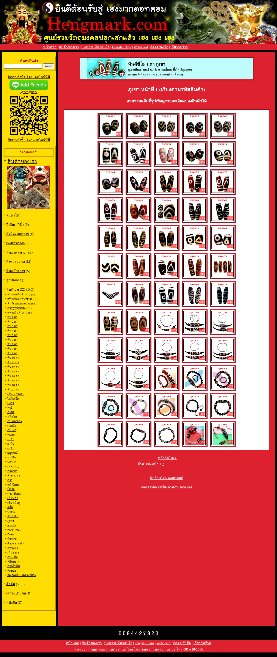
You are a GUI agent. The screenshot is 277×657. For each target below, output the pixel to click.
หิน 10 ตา (13, 357)
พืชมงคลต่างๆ (16, 252)
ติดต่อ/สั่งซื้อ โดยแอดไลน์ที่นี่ (29, 77)
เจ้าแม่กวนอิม (15, 394)
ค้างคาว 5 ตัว (15, 543)
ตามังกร (12, 471)
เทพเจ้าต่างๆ (15, 243)
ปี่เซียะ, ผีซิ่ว (15, 224)
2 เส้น (10, 439)
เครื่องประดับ (16, 593)
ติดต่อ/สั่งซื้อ (159, 47)
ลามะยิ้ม (12, 557)
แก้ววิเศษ (13, 484)
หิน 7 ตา (12, 344)
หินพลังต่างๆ (15, 271)
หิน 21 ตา (13, 389)
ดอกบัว (11, 425)
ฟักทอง (11, 570)
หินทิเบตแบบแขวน (19, 303)
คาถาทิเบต (14, 493)
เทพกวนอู (13, 466)
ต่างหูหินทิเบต (16, 308)
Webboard (141, 47)
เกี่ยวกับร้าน (179, 47)
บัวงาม (11, 511)
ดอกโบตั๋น (13, 566)
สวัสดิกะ (12, 416)
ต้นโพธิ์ (11, 430)
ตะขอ (10, 412)
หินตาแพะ (13, 475)
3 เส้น (10, 443)
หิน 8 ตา (12, 348)
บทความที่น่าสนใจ (95, 47)
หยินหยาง (13, 561)
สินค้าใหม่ (14, 215)
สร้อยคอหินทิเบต (17, 294)
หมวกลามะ (14, 530)
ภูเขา (10, 520)
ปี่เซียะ (11, 489)
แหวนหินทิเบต (16, 312)
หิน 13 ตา (13, 371)
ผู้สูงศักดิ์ (12, 453)
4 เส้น (10, 448)
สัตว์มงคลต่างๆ (17, 234)
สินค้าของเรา (69, 47)
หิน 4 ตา (12, 330)
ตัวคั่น (10, 584)
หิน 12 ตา (13, 366)
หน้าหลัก (50, 47)
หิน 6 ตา (12, 339)
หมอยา (11, 434)
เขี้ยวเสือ (12, 498)
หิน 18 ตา (13, 385)
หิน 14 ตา (13, 376)
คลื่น (10, 507)
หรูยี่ (10, 407)
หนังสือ (11, 602)
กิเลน (10, 534)
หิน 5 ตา (12, 335)
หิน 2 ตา (12, 321)
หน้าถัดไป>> (167, 458)
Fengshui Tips (121, 47)
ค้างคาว (12, 539)
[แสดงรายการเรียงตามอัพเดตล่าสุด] (167, 487)
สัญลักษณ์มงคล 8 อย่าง (21, 575)
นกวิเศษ (12, 462)
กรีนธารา (13, 552)
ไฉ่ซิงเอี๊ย (13, 398)
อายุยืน (11, 457)
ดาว (9, 480)
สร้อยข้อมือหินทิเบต (19, 299)
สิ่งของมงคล (15, 261)
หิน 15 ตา (13, 380)
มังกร (10, 403)
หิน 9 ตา (12, 353)
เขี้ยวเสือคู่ (13, 502)
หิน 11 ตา (13, 362)
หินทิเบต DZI (15, 289)
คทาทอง (12, 548)
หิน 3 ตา (12, 326)
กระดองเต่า (14, 421)
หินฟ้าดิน (13, 516)
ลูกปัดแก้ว (13, 280)
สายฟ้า (11, 525)
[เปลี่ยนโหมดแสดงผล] (166, 478)
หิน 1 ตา (12, 317)
